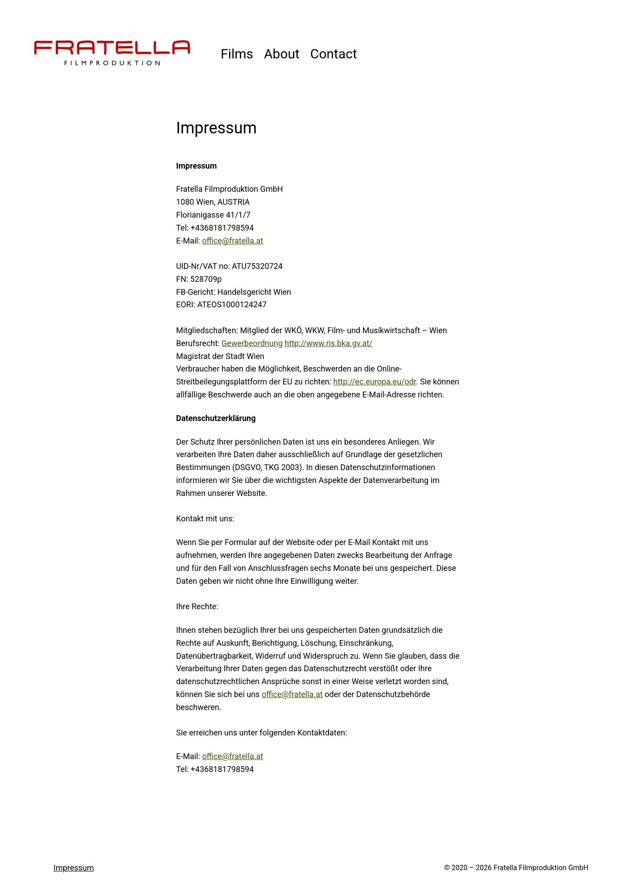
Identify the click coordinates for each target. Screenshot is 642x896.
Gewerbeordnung (252, 343)
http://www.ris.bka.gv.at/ (328, 343)
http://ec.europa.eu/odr (374, 381)
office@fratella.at (232, 240)
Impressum (74, 867)
